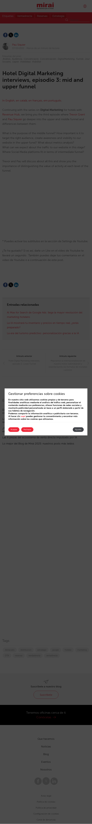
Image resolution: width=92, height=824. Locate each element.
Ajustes (78, 429)
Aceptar (14, 429)
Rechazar (27, 429)
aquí (23, 416)
